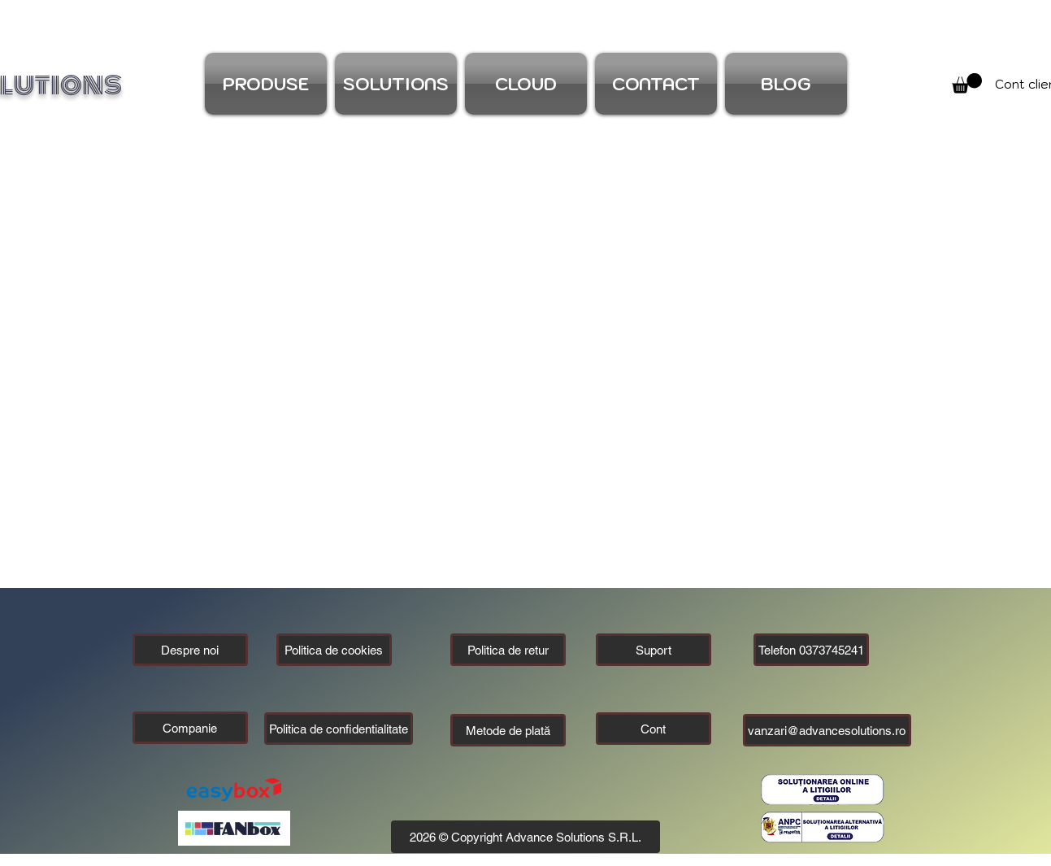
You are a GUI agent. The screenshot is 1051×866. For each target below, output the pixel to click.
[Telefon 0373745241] (811, 649)
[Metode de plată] (508, 730)
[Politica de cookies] (334, 649)
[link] (967, 83)
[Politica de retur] (508, 649)
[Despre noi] (190, 649)
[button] (190, 728)
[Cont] (653, 728)
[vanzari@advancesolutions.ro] (827, 730)
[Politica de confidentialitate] (338, 728)
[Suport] (653, 649)
